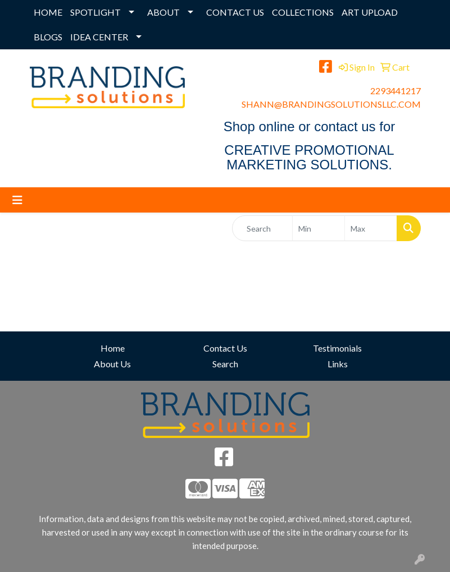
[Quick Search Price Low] (318, 228)
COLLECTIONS (303, 12)
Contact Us (225, 348)
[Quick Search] (262, 228)
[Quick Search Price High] (370, 228)
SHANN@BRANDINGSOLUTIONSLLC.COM (331, 104)
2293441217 (395, 90)
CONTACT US (235, 12)
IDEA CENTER (99, 36)
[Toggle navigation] (17, 200)
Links (338, 363)
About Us (112, 363)
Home (113, 348)
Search (225, 363)
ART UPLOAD (370, 12)
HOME (48, 12)
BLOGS (48, 36)
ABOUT (163, 12)
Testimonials (337, 348)
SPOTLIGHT (95, 12)
